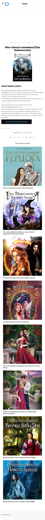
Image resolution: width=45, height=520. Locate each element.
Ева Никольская (5, 128)
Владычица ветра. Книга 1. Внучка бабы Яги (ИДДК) (19, 457)
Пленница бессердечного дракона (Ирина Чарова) (19, 278)
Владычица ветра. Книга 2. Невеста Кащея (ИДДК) (19, 501)
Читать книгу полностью (16, 122)
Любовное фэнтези (16, 43)
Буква (24, 4)
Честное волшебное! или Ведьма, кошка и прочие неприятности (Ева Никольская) (18, 233)
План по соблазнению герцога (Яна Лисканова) (18, 188)
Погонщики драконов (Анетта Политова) (16, 322)
